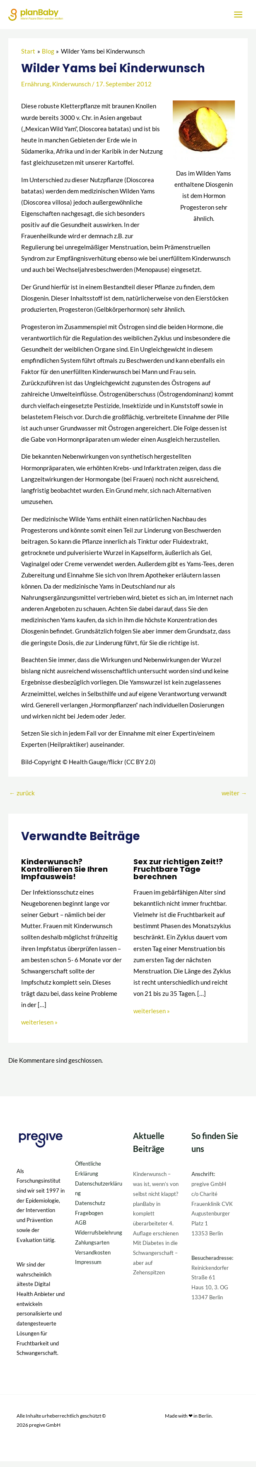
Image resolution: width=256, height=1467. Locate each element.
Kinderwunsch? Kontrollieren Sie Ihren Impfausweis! (64, 875)
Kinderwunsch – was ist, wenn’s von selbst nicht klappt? (156, 1190)
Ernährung (35, 90)
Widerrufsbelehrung (98, 1238)
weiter (234, 799)
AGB (80, 1228)
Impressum (88, 1268)
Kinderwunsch (71, 90)
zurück (22, 799)
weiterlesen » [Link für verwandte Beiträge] (39, 1028)
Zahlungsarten (92, 1248)
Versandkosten (93, 1258)
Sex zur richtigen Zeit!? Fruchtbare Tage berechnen (178, 875)
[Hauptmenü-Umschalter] (238, 17)
